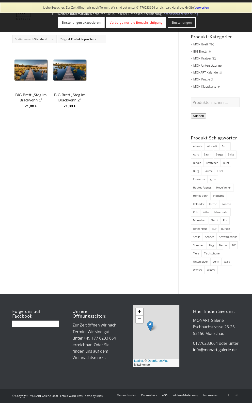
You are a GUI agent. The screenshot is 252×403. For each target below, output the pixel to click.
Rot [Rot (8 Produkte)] (225, 220)
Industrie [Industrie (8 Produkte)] (218, 195)
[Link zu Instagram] (236, 395)
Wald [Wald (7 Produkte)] (227, 261)
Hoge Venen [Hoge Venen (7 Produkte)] (224, 187)
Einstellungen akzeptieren (81, 22)
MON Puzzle (201, 79)
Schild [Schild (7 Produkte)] (197, 237)
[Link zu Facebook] (228, 395)
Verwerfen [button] (202, 7)
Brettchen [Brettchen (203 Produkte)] (212, 163)
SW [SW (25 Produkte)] (234, 245)
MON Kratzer (202, 58)
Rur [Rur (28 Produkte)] (214, 228)
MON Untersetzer (205, 65)
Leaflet (138, 361)
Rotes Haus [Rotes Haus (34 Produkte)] (200, 228)
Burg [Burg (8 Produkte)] (196, 171)
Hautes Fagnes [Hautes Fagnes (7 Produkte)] (202, 187)
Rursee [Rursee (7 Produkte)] (225, 228)
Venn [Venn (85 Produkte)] (216, 261)
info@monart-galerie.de (215, 349)
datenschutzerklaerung (181, 14)
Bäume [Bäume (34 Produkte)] (208, 171)
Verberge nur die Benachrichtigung (136, 22)
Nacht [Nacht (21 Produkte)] (214, 220)
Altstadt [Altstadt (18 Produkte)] (212, 146)
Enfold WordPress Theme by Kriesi (81, 396)
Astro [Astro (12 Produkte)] (225, 146)
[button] (150, 326)
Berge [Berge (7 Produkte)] (219, 154)
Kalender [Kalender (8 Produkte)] (199, 204)
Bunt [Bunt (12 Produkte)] (226, 163)
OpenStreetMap (158, 361)
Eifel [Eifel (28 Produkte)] (220, 171)
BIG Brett (199, 51)
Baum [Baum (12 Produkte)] (207, 154)
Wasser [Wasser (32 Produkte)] (197, 270)
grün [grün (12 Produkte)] (213, 179)
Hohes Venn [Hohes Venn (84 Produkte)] (200, 195)
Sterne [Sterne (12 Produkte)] (223, 245)
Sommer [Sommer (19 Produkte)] (198, 245)
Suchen (198, 116)
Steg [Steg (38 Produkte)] (211, 245)
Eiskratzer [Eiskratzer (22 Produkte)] (199, 179)
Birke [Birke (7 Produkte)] (231, 154)
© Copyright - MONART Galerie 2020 (35, 396)
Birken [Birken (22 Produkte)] (197, 163)
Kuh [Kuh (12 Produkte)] (195, 212)
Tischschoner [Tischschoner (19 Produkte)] (212, 253)
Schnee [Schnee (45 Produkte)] (209, 237)
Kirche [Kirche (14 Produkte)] (213, 204)
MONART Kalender (206, 72)
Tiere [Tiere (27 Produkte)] (196, 253)
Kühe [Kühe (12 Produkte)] (206, 212)
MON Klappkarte (204, 86)
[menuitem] (127, 395)
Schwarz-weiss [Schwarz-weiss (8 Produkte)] (228, 237)
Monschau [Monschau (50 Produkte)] (199, 220)
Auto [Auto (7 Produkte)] (196, 154)
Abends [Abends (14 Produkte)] (198, 146)
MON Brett (200, 44)
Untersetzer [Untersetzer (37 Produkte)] (200, 261)
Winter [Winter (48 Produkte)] (211, 270)
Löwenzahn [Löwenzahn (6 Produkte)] (221, 212)
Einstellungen (182, 22)
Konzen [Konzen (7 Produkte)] (226, 204)
